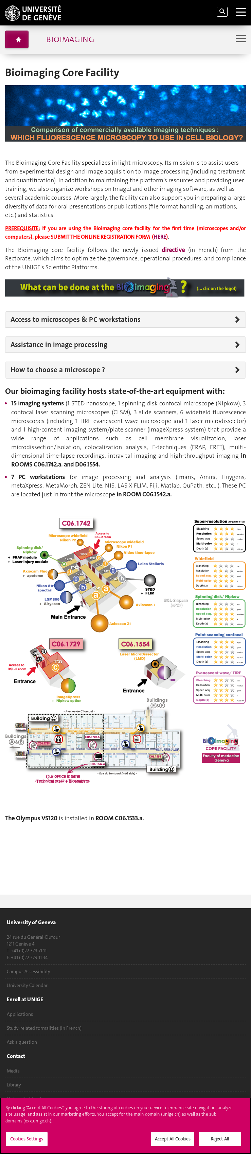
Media (13, 1071)
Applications (20, 1014)
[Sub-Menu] (240, 39)
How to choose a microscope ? (58, 369)
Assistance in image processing (59, 344)
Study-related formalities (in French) (44, 1028)
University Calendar (27, 985)
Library (14, 1085)
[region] (125, 1126)
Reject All (220, 1139)
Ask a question (22, 1042)
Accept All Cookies (173, 1139)
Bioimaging (70, 39)
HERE (160, 236)
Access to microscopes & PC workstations (76, 319)
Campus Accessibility (28, 971)
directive (175, 250)
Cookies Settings (26, 1139)
